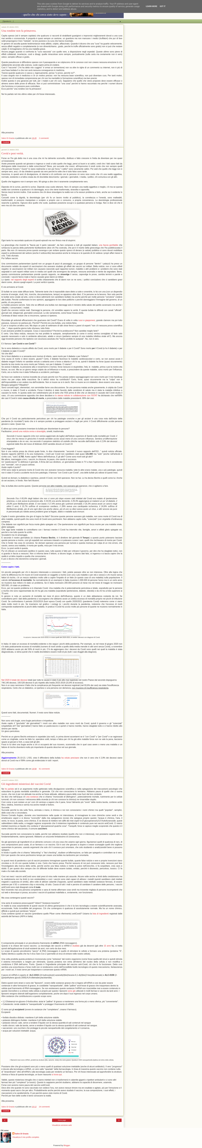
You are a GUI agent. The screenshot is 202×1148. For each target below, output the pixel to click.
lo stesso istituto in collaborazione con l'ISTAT (76, 395)
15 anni (107, 946)
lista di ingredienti (100, 914)
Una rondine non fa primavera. (18, 30)
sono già (71, 991)
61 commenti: (44, 769)
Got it (162, 6)
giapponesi (90, 320)
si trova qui (57, 1074)
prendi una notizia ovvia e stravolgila (29, 431)
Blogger (67, 1145)
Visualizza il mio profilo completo (25, 1137)
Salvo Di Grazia (21, 1134)
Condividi (6, 142)
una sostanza (32, 797)
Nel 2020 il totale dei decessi (14, 680)
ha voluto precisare (70, 758)
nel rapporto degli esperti (22, 280)
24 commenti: (44, 1107)
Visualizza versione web (62, 1125)
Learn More (151, 6)
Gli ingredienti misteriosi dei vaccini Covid (26, 783)
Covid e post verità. (12, 153)
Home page (62, 1120)
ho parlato (9, 789)
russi (80, 320)
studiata (75, 946)
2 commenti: (44, 138)
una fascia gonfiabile (108, 245)
